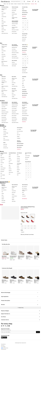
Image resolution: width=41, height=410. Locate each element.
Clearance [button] (32, 3)
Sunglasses (18, 138)
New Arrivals (24, 14)
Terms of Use (2, 345)
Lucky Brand (2, 169)
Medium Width (24, 37)
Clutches (4, 131)
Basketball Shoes (14, 47)
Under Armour (11, 172)
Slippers (3, 31)
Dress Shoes (3, 54)
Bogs (17, 154)
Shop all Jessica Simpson (24, 207)
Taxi (1, 176)
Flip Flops (13, 12)
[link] (5, 257)
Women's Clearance (3, 185)
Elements (18, 158)
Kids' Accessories (20, 145)
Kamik (18, 166)
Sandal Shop (24, 10)
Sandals (15, 3)
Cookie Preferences (3, 349)
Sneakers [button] (12, 3)
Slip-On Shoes (4, 29)
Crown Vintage (27, 155)
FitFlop (2, 166)
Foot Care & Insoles (20, 131)
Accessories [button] (19, 3)
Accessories (24, 89)
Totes (4, 138)
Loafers (3, 23)
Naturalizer (2, 171)
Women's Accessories (19, 141)
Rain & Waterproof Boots (4, 26)
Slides (13, 15)
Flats (2, 18)
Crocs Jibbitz (19, 129)
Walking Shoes (4, 120)
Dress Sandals (14, 10)
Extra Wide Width (24, 72)
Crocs (1, 164)
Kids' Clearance (25, 184)
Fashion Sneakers (4, 108)
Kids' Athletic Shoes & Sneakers (25, 103)
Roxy (1, 173)
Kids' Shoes (4, 76)
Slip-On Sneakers (14, 33)
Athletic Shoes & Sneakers (4, 9)
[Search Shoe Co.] (17, 1)
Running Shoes (14, 31)
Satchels (4, 134)
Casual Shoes (4, 13)
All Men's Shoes (4, 44)
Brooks (10, 158)
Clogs (2, 52)
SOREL (18, 171)
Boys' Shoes (14, 76)
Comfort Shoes (4, 16)
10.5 (25, 29)
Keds (9, 161)
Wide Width (24, 39)
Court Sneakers (14, 108)
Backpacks (5, 129)
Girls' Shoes (14, 88)
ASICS (10, 156)
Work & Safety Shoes (5, 33)
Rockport (18, 169)
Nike (23, 83)
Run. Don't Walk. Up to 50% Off (35, 18)
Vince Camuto (3, 178)
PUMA (23, 85)
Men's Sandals (14, 60)
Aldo (1, 155)
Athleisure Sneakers (15, 23)
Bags (4, 127)
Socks (4, 142)
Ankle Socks (5, 144)
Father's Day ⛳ (25, 44)
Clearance (24, 16)
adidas (23, 78)
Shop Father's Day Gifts (34, 55)
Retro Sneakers (4, 115)
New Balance (11, 163)
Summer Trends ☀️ (27, 3)
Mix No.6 (26, 159)
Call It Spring (3, 159)
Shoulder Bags (5, 136)
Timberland (18, 173)
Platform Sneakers (4, 113)
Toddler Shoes (4, 78)
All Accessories (19, 127)
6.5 (27, 22)
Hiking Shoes (4, 56)
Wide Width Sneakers (5, 122)
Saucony (10, 168)
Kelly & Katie (27, 157)
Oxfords (3, 59)
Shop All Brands (28, 161)
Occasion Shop (24, 46)
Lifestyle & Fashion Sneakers (14, 27)
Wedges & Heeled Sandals (14, 18)
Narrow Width (24, 35)
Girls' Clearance (24, 188)
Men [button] (7, 3)
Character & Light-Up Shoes (5, 86)
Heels (2, 20)
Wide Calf (23, 40)
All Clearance (24, 198)
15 (25, 65)
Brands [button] (23, 3)
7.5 (25, 56)
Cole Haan (2, 162)
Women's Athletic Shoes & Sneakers (15, 21)
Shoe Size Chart (25, 93)
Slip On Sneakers (24, 113)
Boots (2, 11)
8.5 (23, 27)
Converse (23, 80)
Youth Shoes (3, 80)
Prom (23, 8)
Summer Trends (25, 12)
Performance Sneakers (15, 29)
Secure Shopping (3, 346)
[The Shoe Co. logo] (5, 1)
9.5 (27, 27)
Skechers (23, 87)
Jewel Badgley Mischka (19, 164)
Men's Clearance (15, 184)
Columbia (18, 156)
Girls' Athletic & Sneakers (24, 108)
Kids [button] (9, 3)
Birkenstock (2, 157)
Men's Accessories (20, 143)
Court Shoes (14, 25)
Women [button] (5, 3)
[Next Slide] (38, 254)
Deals (36, 3)
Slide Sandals (14, 65)
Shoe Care (18, 134)
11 (27, 29)
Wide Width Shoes (4, 96)
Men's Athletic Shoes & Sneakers (15, 45)
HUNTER (18, 161)
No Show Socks (5, 147)
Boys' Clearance (24, 186)
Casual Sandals (14, 8)
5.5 (23, 22)
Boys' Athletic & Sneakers (24, 105)
